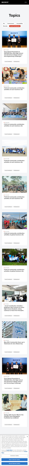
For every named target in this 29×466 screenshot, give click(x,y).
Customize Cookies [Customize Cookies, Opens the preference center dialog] (14, 455)
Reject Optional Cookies (14, 459)
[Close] (27, 436)
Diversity (5, 26)
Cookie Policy (9, 450)
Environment (11, 23)
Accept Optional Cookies (14, 463)
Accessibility (20, 23)
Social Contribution (15, 26)
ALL (4, 23)
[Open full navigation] (25, 2)
